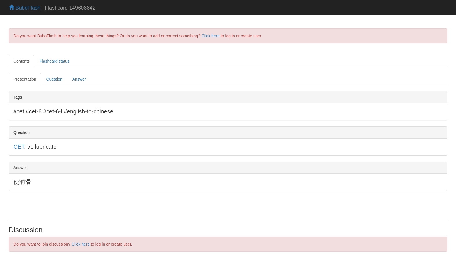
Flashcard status (55, 61)
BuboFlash (24, 8)
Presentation (24, 79)
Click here (211, 35)
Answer (79, 79)
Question (54, 79)
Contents (21, 61)
